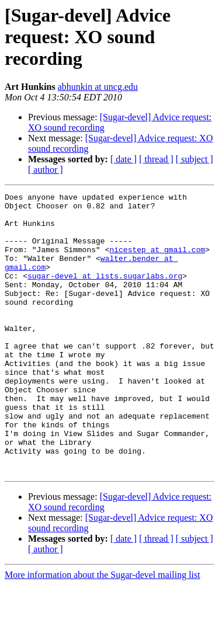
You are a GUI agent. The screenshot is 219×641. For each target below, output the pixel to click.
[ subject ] (194, 159)
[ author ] (45, 170)
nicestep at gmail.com (157, 261)
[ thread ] (156, 159)
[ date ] (123, 159)
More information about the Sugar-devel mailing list (102, 631)
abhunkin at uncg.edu (98, 87)
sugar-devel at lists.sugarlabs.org (104, 293)
